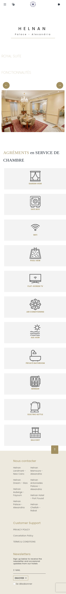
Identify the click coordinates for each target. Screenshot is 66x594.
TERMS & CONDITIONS (24, 541)
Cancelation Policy (23, 535)
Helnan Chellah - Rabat (35, 507)
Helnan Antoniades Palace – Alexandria (37, 484)
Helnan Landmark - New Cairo (19, 470)
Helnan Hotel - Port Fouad (37, 497)
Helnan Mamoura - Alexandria (37, 470)
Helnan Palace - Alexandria (18, 504)
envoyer (21, 578)
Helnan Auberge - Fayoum (18, 492)
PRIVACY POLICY (21, 529)
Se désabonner (22, 583)
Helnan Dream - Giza (20, 481)
